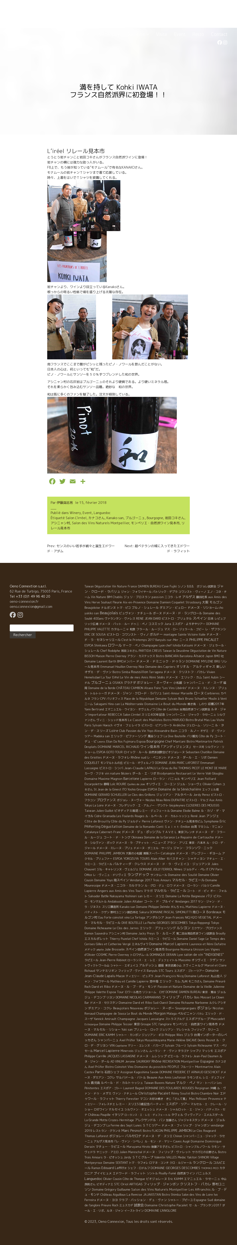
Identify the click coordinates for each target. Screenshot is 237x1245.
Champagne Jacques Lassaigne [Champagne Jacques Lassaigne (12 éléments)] (140, 1019)
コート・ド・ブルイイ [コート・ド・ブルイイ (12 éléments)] (159, 901)
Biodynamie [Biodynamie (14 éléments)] (166, 773)
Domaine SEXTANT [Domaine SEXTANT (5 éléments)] (115, 1163)
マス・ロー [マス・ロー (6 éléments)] (171, 629)
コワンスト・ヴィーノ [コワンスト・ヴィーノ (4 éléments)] (192, 592)
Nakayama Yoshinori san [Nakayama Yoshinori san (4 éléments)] (126, 896)
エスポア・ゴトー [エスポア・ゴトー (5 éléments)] (111, 1088)
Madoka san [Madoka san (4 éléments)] (102, 736)
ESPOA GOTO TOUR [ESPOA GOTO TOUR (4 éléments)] (110, 752)
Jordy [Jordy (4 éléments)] (127, 1157)
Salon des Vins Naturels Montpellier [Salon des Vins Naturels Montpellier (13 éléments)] (159, 1189)
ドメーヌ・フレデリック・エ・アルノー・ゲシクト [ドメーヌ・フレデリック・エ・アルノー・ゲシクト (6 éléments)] (136, 805)
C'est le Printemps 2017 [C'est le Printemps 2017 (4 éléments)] (138, 640)
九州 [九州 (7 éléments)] (184, 981)
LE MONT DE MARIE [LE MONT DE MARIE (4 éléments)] (214, 768)
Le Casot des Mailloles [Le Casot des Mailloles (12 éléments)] (145, 720)
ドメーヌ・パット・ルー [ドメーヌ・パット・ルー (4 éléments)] (114, 624)
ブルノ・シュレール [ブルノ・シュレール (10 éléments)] (145, 607)
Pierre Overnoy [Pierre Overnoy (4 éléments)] (119, 955)
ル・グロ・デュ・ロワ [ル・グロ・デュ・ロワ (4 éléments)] (158, 885)
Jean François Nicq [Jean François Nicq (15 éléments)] (169, 976)
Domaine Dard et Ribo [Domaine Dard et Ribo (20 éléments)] (135, 1002)
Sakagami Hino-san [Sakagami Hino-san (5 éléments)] (107, 704)
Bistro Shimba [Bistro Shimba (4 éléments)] (171, 1195)
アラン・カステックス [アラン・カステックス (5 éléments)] (141, 656)
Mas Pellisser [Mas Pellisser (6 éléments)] (198, 1099)
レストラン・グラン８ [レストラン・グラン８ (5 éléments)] (107, 1131)
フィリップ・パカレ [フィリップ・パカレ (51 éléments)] (177, 997)
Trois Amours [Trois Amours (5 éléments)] (162, 880)
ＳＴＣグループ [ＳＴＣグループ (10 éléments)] (142, 1157)
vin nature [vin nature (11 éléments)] (112, 773)
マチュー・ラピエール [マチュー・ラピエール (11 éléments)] (111, 1147)
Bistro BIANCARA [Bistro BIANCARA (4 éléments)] (167, 656)
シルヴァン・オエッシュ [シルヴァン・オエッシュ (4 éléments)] (140, 1109)
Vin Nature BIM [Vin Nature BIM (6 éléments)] (101, 597)
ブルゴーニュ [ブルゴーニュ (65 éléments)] (101, 682)
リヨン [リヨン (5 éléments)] (110, 997)
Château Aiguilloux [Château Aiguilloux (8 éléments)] (113, 1194)
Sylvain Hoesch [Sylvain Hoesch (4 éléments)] (102, 725)
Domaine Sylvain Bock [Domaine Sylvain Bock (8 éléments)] (169, 698)
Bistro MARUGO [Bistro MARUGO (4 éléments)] (174, 720)
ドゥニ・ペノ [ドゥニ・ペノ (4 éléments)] (139, 624)
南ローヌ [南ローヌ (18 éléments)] (199, 912)
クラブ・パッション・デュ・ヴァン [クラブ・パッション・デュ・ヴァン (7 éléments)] (143, 1200)
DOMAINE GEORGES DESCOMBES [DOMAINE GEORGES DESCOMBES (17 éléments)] (175, 1168)
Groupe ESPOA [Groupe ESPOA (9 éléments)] (147, 789)
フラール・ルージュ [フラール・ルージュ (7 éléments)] (149, 629)
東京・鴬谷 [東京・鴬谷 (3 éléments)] (209, 992)
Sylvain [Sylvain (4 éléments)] (169, 1045)
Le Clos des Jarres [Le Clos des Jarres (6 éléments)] (126, 928)
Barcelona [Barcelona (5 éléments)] (186, 656)
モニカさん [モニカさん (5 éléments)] (195, 981)
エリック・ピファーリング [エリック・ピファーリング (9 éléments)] (129, 736)
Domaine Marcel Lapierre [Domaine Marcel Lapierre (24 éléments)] (168, 944)
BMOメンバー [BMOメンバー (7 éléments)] (126, 661)
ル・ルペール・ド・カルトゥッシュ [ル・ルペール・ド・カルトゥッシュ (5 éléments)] (167, 816)
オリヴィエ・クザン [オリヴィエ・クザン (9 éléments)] (204, 960)
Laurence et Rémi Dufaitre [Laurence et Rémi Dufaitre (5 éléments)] (207, 944)
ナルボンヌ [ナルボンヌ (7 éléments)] (108, 607)
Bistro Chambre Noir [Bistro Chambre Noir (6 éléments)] (205, 1093)
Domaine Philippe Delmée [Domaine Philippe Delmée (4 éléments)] (153, 907)
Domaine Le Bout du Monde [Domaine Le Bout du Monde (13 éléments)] (165, 704)
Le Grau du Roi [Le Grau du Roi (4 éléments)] (167, 768)
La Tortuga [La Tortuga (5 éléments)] (138, 917)
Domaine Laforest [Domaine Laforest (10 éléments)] (197, 976)
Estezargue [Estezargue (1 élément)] (91, 1024)
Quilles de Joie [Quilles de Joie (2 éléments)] (136, 784)
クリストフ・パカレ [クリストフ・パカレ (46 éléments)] (195, 1184)
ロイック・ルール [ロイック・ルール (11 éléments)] (136, 752)
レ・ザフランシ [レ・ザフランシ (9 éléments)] (215, 629)
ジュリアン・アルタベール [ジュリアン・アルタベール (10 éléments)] (174, 795)
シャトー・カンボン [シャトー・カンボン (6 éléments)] (128, 1035)
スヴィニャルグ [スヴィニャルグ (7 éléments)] (193, 965)
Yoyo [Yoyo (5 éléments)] (150, 731)
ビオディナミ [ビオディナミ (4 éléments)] (105, 1184)
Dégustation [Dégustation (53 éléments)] (111, 826)
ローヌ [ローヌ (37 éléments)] (199, 693)
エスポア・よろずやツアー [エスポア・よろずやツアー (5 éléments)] (188, 624)
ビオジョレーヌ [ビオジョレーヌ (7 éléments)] (156, 1179)
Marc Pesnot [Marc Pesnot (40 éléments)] (132, 1130)
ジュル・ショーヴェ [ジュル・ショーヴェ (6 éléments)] (189, 784)
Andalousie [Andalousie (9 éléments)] (115, 901)
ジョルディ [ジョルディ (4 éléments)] (134, 821)
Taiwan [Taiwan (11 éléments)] (89, 811)
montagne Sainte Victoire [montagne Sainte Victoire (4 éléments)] (181, 635)
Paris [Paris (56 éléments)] (99, 1071)
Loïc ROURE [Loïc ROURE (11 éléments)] (118, 784)
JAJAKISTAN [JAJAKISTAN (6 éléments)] (152, 1195)
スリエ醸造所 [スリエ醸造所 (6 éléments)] (110, 907)
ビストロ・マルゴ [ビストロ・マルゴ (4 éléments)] (197, 800)
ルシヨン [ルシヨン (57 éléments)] (183, 927)
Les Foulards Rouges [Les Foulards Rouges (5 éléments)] (130, 816)
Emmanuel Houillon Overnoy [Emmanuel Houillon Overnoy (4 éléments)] (119, 667)
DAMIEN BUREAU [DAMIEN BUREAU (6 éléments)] (149, 586)
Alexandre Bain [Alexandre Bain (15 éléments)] (165, 731)
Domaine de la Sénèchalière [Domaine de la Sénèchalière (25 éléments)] (179, 789)
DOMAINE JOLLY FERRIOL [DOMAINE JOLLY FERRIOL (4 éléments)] (156, 869)
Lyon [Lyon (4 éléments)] (180, 955)
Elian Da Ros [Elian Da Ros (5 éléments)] (114, 741)
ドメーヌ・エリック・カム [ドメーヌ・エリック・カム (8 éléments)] (184, 677)
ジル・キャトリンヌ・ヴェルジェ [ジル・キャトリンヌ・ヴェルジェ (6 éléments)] (117, 869)
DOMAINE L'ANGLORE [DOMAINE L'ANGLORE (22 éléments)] (161, 1210)
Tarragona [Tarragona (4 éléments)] (156, 672)
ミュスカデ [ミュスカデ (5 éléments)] (126, 1205)
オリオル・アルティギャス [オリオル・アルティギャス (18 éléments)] (195, 666)
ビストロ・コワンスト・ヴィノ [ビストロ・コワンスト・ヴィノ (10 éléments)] (128, 634)
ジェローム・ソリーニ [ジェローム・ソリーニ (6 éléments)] (200, 725)
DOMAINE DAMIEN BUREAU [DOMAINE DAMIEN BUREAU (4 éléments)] (183, 992)
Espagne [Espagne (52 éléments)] (207, 1061)
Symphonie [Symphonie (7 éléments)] (211, 821)
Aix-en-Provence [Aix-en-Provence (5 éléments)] (134, 602)
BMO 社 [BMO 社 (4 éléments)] (219, 656)
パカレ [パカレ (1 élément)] (200, 1014)
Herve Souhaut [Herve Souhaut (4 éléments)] (102, 602)
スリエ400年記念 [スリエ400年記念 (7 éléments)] (153, 714)
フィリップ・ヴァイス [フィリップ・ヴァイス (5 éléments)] (132, 971)
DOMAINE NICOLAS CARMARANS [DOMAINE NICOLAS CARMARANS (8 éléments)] (138, 997)
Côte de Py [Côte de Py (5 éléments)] (206, 736)
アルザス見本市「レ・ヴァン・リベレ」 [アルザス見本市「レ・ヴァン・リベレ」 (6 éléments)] (119, 1141)
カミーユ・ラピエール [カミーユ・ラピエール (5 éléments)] (162, 939)
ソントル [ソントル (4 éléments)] (152, 1173)
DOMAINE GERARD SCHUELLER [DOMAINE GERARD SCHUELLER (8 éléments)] (105, 795)
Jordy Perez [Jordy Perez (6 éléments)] (201, 795)
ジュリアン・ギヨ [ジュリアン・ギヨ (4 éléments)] (153, 1035)
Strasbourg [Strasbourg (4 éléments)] (193, 602)
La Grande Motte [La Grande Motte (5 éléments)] (96, 1120)
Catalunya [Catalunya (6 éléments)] (91, 832)
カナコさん (96, 518)
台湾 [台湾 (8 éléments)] (194, 827)
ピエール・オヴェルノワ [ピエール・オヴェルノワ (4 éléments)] (139, 763)
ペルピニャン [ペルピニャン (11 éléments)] (187, 1013)
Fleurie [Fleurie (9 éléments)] (117, 602)
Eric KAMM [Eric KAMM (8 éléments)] (175, 1179)
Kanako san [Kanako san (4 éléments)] (127, 907)
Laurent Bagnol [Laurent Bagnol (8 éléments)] (133, 1088)
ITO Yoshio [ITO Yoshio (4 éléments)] (129, 789)
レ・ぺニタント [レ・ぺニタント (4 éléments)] (157, 757)
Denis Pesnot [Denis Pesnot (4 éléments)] (206, 1040)
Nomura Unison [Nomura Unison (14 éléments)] (192, 949)
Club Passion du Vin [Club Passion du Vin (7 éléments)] (132, 731)
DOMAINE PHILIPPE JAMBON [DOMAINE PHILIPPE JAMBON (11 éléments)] (104, 853)
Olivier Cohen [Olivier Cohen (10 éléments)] (212, 784)
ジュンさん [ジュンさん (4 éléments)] (141, 1051)
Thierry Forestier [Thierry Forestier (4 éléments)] (127, 1099)
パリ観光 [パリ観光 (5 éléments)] (192, 736)
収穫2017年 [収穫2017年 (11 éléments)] (216, 704)
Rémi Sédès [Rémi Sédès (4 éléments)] (157, 677)
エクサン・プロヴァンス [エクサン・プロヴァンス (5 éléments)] (206, 928)
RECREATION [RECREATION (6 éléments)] (171, 1061)
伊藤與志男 (65, 502)
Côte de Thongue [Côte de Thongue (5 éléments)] (134, 1179)
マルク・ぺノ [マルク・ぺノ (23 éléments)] (186, 1082)
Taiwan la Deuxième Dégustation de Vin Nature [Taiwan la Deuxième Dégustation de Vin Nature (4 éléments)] (195, 651)
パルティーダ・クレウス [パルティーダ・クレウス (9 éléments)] (129, 864)
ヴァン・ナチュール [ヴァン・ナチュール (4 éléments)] (124, 1093)
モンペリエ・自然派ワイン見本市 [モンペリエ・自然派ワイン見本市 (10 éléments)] (195, 1024)
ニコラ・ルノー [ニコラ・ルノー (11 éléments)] (188, 731)
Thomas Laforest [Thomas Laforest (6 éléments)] (96, 1136)
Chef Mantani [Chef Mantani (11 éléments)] (175, 741)
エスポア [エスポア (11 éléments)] (220, 1051)
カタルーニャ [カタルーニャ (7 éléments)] (120, 629)
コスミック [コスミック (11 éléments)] (155, 624)
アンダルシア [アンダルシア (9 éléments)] (155, 917)
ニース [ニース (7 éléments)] (183, 640)
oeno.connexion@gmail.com (31, 606)
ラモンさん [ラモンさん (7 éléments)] (194, 1077)
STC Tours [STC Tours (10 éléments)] (166, 971)
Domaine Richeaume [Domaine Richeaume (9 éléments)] (98, 928)
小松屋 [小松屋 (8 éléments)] (177, 683)
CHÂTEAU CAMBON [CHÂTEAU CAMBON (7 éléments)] (129, 688)
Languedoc (102, 513)
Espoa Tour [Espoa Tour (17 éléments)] (115, 992)
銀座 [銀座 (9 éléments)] (161, 965)
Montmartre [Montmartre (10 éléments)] (204, 1067)
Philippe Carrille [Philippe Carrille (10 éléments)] (95, 1056)
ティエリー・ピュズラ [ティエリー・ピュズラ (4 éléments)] (139, 976)
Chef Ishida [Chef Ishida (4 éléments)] (139, 939)
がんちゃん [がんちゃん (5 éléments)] (178, 907)
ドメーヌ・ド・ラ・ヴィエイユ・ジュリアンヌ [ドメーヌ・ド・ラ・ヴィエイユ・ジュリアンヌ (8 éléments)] (178, 864)
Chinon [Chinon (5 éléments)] (177, 1136)
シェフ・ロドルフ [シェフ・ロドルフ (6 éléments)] (139, 1168)
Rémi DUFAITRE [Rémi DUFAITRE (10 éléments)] (174, 800)
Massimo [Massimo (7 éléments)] (184, 960)
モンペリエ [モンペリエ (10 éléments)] (188, 779)
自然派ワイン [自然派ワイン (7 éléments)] (186, 1173)
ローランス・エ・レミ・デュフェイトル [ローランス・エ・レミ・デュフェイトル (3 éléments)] (153, 960)
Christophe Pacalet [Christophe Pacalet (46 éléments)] (154, 1093)
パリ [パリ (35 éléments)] (209, 896)
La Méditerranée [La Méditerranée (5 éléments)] (132, 704)
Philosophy (108, 34)
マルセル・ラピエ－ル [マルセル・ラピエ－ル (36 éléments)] (170, 890)
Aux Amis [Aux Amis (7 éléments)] (165, 1077)
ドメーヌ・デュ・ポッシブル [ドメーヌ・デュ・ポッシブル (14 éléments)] (141, 832)
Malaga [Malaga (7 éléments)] (172, 1013)
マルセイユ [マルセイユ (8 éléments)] (116, 1109)
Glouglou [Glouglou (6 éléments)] (217, 773)
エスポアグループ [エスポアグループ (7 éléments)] (198, 1019)
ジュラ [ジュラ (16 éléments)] (188, 1035)
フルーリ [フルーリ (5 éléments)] (180, 1045)
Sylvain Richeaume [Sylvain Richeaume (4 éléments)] (199, 1045)
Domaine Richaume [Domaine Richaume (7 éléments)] (181, 1002)
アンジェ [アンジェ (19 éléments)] (212, 816)
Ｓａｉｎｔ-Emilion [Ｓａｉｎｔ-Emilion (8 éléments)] (177, 827)
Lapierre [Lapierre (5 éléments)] (146, 779)
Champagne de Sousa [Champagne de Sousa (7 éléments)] (111, 1013)
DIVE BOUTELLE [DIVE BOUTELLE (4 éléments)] (132, 923)
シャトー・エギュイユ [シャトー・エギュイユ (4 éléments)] (124, 965)
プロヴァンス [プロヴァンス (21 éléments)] (106, 800)
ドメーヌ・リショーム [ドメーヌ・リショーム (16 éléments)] (203, 607)
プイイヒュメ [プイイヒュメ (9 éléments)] (103, 1173)
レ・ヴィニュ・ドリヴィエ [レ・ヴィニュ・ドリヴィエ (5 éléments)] (109, 875)
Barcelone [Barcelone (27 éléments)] (131, 778)
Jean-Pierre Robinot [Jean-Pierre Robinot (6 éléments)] (113, 960)
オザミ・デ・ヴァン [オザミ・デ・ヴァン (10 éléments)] (98, 672)
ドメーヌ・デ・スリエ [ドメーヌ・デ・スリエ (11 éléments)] (157, 1136)
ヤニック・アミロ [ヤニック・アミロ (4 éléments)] (108, 1152)
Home (83, 34)
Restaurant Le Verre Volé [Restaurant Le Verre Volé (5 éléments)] (193, 773)
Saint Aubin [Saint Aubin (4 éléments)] (210, 677)
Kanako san (115, 518)
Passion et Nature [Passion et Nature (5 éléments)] (170, 987)
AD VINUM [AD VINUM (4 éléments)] (117, 1061)
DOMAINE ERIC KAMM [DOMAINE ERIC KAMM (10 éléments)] (99, 1035)
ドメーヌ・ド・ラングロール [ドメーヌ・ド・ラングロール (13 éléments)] (182, 613)
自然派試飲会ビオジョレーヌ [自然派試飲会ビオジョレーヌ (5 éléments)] (167, 752)
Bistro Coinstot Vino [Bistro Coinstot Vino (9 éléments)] (119, 1067)
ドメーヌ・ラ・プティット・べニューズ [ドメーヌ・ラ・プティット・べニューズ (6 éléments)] (141, 843)
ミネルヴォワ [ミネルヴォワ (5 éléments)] (140, 944)
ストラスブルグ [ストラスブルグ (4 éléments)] (175, 1019)
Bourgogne (155, 518)
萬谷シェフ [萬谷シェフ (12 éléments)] (155, 736)
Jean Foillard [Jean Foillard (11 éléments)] (206, 779)
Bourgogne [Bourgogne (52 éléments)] (155, 741)
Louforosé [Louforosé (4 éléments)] (179, 1077)
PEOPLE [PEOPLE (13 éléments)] (173, 1067)
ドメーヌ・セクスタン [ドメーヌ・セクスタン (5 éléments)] (104, 1003)
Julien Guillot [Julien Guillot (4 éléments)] (104, 811)
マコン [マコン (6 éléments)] (144, 1099)
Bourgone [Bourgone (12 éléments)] (172, 949)
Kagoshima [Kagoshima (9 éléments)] (141, 1072)
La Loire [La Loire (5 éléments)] (98, 805)
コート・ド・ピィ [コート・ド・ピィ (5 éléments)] (198, 891)
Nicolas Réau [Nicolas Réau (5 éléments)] (154, 800)
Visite (161, 34)
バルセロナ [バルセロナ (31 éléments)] (133, 1136)
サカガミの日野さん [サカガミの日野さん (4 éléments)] (204, 1152)
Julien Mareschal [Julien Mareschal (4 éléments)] (131, 1152)
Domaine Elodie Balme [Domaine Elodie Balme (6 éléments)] (185, 811)
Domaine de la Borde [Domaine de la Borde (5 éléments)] (101, 688)
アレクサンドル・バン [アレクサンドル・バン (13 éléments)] (150, 1120)
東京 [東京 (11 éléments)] (137, 1024)
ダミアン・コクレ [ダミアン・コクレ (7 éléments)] (100, 1008)
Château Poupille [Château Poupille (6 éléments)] (99, 1115)
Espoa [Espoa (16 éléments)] (141, 741)
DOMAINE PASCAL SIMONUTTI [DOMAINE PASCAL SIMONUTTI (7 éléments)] (171, 912)
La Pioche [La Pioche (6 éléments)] (149, 923)
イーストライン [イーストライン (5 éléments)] (134, 1211)
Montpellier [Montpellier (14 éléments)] (190, 1061)
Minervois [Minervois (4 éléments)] (127, 1051)
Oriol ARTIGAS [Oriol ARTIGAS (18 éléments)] (132, 1184)
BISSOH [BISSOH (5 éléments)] (89, 656)
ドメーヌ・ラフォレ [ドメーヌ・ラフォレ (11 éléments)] (116, 757)
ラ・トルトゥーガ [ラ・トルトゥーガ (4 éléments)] (95, 693)
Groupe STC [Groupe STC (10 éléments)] (149, 1024)
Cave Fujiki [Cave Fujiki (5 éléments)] (169, 586)
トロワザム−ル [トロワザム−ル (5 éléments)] (139, 955)
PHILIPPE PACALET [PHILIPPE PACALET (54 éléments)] (204, 639)
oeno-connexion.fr (24, 601)
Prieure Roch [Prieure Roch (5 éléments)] (109, 1205)
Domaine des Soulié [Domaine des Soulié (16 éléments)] (182, 875)
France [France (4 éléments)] (132, 586)
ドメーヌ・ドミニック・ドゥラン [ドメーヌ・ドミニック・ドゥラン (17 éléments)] (160, 661)
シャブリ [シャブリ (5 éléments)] (195, 1051)
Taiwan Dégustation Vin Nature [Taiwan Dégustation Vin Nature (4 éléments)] (105, 586)
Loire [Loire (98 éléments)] (113, 730)
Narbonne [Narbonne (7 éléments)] (201, 1002)
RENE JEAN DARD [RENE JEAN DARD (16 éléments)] (148, 618)
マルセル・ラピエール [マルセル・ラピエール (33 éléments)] (188, 880)
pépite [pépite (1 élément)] (100, 949)
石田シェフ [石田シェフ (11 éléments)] (111, 1072)
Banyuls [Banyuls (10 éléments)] (152, 971)
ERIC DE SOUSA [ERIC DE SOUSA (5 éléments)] (95, 635)
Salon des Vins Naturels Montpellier (100, 523)
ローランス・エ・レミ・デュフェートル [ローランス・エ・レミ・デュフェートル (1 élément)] (147, 1115)
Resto (198, 34)
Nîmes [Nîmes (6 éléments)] (178, 869)
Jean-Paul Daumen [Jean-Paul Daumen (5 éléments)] (205, 1056)
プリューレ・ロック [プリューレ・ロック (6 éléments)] (146, 1030)
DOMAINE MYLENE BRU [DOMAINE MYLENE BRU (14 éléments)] (203, 661)
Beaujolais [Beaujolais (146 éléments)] (109, 612)
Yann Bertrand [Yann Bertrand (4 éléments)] (94, 709)
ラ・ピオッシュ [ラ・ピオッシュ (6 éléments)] (113, 1157)
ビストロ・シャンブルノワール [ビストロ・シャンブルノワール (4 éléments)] (191, 1147)
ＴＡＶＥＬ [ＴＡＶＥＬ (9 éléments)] (169, 832)
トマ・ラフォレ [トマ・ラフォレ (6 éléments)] (138, 1163)
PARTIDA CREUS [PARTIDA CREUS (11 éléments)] (150, 651)
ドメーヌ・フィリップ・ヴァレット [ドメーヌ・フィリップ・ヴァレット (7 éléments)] (167, 1152)
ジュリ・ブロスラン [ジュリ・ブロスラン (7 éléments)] (137, 597)
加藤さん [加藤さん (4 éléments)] (171, 1120)
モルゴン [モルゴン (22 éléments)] (215, 602)
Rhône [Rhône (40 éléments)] (157, 1061)
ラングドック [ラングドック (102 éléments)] (138, 874)
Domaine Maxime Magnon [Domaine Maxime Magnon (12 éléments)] (103, 779)
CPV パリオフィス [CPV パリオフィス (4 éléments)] (111, 699)
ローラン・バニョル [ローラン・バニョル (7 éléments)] (166, 779)
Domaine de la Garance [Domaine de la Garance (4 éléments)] (159, 837)
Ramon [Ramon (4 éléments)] (95, 1168)
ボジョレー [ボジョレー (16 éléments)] (116, 1136)
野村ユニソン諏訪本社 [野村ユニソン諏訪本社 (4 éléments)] (124, 912)
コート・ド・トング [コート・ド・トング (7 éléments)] (117, 837)
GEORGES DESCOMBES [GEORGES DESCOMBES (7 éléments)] (172, 923)
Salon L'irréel (76, 518)
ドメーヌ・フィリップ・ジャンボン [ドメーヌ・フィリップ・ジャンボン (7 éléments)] (186, 1125)
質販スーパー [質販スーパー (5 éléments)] (151, 853)
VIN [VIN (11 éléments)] (112, 1045)
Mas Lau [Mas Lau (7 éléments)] (209, 720)
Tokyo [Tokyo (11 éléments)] (215, 923)
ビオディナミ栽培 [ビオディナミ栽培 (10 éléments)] (126, 811)
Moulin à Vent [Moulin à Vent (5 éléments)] (218, 699)
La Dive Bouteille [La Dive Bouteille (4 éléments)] (175, 736)
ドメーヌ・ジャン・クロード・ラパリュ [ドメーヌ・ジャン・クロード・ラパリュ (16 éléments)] (135, 693)
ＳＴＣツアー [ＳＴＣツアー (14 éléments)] (152, 1125)
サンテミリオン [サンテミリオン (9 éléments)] (106, 971)
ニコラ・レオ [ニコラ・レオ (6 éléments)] (173, 597)
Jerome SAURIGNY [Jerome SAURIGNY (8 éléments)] (138, 1061)
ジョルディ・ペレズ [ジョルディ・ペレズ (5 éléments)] (195, 869)
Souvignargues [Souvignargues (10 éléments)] (185, 1008)
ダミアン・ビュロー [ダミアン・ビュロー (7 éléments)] (173, 607)
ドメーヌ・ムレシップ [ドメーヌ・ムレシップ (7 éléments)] (152, 1056)
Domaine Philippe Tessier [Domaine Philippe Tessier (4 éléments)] (116, 1024)
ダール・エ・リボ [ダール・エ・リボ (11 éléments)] (144, 773)
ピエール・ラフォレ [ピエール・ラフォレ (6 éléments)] (180, 1056)
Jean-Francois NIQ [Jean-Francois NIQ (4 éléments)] (177, 917)
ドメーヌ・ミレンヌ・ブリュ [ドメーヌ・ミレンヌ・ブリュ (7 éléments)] (207, 688)
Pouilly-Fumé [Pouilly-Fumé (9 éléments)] (167, 1173)
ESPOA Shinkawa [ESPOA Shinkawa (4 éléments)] (95, 645)
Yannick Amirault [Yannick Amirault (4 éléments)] (105, 1019)
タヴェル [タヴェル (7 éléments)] (177, 1115)
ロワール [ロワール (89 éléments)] (115, 645)
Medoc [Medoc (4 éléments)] (182, 1157)
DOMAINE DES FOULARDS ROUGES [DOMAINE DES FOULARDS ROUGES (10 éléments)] (169, 1088)
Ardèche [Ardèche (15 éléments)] (179, 725)
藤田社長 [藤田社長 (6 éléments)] (201, 597)
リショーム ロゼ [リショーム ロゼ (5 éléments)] (153, 992)
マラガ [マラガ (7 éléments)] (148, 891)
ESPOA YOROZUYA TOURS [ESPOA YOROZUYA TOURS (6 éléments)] (131, 859)
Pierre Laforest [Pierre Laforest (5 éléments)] (152, 821)
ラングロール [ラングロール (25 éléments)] (202, 1162)
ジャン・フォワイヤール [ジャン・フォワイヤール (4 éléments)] (136, 592)
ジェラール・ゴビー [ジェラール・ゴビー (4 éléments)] (191, 629)
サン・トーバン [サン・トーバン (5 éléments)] (206, 1083)
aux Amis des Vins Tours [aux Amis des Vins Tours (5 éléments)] (126, 891)
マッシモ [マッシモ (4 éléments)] (207, 1051)
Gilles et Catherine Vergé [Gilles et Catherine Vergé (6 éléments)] (113, 944)
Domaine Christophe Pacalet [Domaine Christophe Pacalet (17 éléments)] (166, 1205)
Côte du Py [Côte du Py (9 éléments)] (118, 821)
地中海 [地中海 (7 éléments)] (154, 981)
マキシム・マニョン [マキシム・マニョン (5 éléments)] (210, 827)
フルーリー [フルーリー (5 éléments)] (187, 1067)
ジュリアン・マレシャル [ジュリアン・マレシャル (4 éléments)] (174, 1030)
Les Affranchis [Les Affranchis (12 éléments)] (200, 1189)
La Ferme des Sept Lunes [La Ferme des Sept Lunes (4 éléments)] (124, 1125)
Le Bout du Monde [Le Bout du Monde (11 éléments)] (140, 1013)
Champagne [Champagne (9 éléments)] (150, 645)
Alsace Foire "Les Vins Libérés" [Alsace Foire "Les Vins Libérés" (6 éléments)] (165, 688)
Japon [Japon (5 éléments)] (209, 656)
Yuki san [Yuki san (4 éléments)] (127, 1030)
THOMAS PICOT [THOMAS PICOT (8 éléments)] (189, 768)
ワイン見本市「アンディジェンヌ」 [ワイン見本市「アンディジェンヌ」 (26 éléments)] (166, 746)
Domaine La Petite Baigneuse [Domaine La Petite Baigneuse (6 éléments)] (185, 896)
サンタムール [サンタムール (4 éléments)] (158, 875)
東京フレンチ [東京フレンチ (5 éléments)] (186, 832)
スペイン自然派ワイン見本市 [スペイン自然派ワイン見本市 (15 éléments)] (145, 949)
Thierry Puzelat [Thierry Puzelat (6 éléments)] (120, 939)
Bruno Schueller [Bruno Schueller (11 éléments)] (196, 698)
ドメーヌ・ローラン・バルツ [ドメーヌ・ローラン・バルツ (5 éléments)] (191, 885)
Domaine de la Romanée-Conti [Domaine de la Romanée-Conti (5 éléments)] (143, 827)
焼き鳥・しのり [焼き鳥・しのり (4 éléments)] (197, 704)
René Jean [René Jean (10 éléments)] (198, 816)
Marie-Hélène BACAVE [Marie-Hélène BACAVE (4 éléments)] (182, 1040)
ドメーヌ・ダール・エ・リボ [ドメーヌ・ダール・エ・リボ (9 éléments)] (187, 757)
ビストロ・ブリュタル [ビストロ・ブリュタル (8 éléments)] (177, 618)
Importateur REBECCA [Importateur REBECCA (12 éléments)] (105, 714)
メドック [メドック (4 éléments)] (90, 949)
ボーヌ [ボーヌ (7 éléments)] (157, 613)
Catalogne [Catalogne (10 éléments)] (168, 853)
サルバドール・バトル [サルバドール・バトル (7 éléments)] (131, 1077)
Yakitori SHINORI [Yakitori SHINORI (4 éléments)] (198, 1157)
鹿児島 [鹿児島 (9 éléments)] (95, 1083)
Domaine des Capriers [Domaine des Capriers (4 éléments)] (160, 667)
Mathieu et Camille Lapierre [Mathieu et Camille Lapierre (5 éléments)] (129, 981)
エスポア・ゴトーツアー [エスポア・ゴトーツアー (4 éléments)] (189, 971)
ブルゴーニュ (135, 518)
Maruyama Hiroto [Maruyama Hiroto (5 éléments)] (138, 1147)
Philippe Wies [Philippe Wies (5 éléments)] (174, 1035)
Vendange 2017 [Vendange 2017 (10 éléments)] (141, 880)
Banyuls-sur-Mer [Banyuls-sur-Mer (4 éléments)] (166, 640)
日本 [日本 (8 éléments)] (211, 618)
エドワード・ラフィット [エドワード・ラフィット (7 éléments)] (129, 1173)
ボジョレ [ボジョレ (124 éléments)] (204, 1007)
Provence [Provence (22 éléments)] (215, 1098)
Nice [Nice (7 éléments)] (141, 667)
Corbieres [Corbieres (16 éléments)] (212, 693)
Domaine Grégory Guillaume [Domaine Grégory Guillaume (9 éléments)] (111, 1189)
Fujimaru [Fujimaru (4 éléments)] (130, 741)
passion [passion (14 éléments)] (158, 597)
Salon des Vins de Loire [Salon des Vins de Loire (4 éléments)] (197, 1195)
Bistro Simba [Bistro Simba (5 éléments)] (121, 672)
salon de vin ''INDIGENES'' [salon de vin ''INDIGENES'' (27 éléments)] (204, 954)
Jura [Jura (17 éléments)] (167, 623)
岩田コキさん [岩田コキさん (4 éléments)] (129, 651)
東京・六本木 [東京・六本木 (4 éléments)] (197, 843)
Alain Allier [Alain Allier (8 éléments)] (158, 858)
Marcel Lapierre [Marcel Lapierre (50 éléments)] (107, 1050)
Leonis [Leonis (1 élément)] (101, 741)
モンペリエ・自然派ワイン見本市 (155, 523)
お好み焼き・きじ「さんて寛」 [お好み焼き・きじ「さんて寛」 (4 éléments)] (168, 1099)
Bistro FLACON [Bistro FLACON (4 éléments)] (153, 1131)
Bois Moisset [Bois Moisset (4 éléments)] (202, 997)
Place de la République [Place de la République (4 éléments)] (139, 699)
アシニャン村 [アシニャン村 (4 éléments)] (117, 933)
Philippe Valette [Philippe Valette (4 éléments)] (95, 992)
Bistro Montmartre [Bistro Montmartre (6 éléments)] (199, 741)
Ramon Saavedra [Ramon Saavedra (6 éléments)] (96, 933)
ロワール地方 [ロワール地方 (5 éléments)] (133, 992)
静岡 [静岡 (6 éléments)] (106, 784)
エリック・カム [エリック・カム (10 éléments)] (170, 981)
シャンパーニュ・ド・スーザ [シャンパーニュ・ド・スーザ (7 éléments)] (202, 683)
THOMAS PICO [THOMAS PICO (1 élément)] (209, 1168)
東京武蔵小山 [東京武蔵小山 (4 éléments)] (173, 965)
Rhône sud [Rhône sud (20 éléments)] (138, 757)
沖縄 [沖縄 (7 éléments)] (213, 1088)
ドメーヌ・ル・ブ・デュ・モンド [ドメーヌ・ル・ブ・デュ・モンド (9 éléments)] (134, 987)
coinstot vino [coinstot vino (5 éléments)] (121, 917)
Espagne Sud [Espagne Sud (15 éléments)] (203, 1200)
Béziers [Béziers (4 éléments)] (126, 773)
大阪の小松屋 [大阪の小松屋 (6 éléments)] (134, 853)
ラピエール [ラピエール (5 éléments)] (91, 960)
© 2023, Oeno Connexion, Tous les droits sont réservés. (128, 1221)
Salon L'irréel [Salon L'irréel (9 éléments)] (131, 714)
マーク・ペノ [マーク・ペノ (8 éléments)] (132, 645)
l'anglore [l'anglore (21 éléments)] (165, 1024)
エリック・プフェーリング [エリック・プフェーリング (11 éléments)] (158, 928)
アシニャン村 (60, 523)
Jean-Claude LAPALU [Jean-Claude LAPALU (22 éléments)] (140, 768)
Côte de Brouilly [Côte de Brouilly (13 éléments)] (97, 821)
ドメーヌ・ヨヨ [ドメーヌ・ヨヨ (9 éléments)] (107, 1200)
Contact (219, 34)
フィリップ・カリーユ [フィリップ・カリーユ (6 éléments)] (205, 1030)
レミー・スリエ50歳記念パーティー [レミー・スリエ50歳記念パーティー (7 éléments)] (140, 1104)
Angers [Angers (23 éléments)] (102, 890)
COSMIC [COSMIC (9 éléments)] (102, 955)
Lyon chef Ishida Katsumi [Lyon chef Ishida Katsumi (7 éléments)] (176, 645)
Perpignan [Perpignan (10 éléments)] (202, 1088)
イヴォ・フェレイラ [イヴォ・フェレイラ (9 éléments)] (126, 725)
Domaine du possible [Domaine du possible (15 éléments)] (150, 1067)
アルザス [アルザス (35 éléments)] (188, 597)
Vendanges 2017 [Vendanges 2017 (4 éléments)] (186, 901)
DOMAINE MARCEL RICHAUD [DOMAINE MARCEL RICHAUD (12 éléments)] (118, 747)
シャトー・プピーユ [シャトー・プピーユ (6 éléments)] (180, 1200)
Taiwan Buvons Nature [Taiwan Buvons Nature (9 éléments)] (159, 1083)
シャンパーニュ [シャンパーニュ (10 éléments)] (107, 1040)
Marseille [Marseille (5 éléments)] (187, 693)
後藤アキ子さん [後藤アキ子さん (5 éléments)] (161, 1147)
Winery (75, 513)
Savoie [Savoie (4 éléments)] (154, 1072)
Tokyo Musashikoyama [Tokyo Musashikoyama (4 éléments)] (151, 1040)
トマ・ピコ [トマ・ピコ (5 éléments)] (124, 608)
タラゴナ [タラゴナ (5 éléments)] (183, 1051)
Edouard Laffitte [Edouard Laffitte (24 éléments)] (114, 1168)
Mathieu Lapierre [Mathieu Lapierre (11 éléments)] (198, 907)
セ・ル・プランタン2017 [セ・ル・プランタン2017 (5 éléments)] (205, 1205)
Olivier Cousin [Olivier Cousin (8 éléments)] (112, 1179)
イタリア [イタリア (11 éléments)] (118, 1115)
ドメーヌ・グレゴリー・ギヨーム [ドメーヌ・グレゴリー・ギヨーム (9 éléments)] (198, 853)
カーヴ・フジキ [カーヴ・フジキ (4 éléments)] (94, 773)
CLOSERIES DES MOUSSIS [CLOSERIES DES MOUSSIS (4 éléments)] (202, 805)
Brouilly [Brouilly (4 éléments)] (221, 933)
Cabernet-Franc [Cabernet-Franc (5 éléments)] (110, 832)
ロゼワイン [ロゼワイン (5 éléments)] (101, 1109)
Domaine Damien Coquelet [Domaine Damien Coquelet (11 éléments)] (166, 602)
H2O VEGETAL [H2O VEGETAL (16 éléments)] (201, 917)
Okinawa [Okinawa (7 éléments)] (137, 837)
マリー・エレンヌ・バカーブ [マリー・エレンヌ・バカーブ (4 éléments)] (146, 1045)
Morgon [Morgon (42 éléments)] (159, 1013)
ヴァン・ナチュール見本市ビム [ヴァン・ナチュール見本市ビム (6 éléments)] (183, 821)
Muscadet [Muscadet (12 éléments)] (218, 1019)
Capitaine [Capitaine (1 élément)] (121, 1045)
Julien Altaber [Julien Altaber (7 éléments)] (133, 901)
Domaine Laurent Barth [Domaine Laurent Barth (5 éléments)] (100, 661)
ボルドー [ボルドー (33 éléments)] (156, 634)
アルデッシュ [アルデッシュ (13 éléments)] (148, 965)
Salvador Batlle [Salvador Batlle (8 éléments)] (98, 896)
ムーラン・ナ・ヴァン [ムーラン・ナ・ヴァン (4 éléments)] (163, 1051)
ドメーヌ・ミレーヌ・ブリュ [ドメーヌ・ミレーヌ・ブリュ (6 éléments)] (115, 848)
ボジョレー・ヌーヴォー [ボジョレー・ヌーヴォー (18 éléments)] (154, 682)
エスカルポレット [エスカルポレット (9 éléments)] (96, 939)
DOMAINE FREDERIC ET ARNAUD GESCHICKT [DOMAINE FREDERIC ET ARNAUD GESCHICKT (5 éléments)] (189, 1072)
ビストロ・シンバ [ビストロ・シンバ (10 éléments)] (111, 768)
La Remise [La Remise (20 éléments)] (134, 1194)
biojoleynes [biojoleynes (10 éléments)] (177, 805)
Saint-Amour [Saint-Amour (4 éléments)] (171, 693)
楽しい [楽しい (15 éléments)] (220, 667)
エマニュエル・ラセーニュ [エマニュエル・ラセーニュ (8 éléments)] (202, 1179)
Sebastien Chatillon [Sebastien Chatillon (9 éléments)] (199, 752)
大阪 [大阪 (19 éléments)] (205, 602)
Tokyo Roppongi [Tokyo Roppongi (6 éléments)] (199, 923)
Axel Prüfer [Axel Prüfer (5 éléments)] (127, 1040)
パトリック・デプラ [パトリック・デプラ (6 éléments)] (165, 592)
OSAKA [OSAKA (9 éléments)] (118, 683)
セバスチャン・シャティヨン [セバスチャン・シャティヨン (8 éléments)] (186, 858)
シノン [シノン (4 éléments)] (182, 586)
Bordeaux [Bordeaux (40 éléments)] (213, 911)
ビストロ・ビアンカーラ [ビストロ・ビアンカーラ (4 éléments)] (156, 725)
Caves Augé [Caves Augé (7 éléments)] (181, 1141)
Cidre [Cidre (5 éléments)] (98, 816)
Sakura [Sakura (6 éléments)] (144, 912)
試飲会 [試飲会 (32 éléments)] (139, 1205)
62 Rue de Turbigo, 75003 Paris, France (41, 591)
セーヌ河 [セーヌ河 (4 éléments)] (198, 747)
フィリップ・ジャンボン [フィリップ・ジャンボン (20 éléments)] (161, 1184)
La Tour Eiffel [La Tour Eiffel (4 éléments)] (110, 677)
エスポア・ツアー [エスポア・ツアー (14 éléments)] (178, 1104)
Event (179, 34)
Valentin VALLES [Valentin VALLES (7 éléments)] (165, 1157)
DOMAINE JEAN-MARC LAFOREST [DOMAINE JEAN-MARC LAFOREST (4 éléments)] (177, 763)
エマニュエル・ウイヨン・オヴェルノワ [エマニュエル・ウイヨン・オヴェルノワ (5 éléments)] (130, 709)
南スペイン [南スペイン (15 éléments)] (121, 880)
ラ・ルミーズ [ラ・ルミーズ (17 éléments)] (165, 933)
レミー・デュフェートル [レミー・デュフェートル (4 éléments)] (154, 811)
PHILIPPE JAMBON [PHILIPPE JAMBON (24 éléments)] (178, 1130)
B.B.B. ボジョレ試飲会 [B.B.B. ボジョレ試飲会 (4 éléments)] (201, 586)
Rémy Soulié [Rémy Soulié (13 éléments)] (180, 1093)
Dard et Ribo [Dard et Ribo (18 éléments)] (101, 986)
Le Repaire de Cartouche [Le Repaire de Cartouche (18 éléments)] (195, 837)
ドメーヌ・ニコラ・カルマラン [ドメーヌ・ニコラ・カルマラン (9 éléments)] (123, 885)
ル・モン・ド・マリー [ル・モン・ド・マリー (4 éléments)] (158, 1141)
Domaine (137, 34)
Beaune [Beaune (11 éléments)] (152, 1077)
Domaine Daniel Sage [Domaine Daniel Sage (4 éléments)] (191, 939)
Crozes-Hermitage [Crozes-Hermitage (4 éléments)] (121, 1120)
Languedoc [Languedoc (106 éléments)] (93, 1178)
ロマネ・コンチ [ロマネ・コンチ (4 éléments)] (159, 1163)
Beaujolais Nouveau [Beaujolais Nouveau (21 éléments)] (128, 1008)
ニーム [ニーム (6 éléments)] (88, 704)
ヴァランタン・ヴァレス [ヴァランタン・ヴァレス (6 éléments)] (120, 619)
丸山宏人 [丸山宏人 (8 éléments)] (217, 976)
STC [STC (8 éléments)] (117, 1184)
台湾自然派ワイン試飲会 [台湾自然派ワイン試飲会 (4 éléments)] (195, 709)
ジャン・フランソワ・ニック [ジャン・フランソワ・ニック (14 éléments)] (192, 848)
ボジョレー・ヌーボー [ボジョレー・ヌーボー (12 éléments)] (159, 1008)
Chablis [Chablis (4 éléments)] (118, 597)
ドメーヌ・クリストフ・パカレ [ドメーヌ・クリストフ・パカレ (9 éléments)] (185, 672)
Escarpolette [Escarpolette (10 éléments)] (93, 784)
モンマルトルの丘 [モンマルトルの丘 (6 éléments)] (111, 763)
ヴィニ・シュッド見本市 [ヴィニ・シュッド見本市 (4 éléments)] (112, 720)
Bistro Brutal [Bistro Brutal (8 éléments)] (194, 720)
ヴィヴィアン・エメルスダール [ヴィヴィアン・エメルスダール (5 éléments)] (203, 1115)
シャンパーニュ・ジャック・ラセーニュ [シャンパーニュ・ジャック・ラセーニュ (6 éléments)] (191, 715)
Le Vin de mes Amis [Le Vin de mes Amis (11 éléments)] (134, 677)
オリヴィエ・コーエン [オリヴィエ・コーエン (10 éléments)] (161, 784)
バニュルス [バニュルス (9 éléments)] (203, 1173)
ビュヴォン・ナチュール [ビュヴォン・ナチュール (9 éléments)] (135, 613)
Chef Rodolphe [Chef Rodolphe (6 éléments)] (110, 651)
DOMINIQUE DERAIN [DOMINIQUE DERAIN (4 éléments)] (163, 955)
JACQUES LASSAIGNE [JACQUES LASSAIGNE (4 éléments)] (121, 1056)
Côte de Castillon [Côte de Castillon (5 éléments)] (167, 709)
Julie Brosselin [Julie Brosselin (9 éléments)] (115, 949)
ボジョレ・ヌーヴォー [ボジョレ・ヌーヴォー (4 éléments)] (131, 800)
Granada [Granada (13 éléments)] (109, 816)
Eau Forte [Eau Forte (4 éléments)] (105, 917)
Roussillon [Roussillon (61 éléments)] (139, 671)
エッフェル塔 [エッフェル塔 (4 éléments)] (210, 789)
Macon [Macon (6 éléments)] (120, 976)
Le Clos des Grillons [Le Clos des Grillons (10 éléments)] (141, 795)
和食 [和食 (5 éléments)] (132, 629)
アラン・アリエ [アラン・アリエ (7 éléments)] (177, 842)
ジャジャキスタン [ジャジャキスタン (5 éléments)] (189, 1120)
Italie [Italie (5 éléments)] (202, 635)
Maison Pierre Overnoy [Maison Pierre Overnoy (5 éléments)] (111, 656)
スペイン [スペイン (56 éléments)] (200, 618)
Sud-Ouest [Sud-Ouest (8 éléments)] (160, 1002)
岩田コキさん (174, 518)
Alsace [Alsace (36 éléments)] (198, 656)
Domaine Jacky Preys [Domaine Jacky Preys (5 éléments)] (140, 933)
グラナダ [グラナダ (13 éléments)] (130, 683)
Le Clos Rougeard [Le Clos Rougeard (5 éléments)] (204, 1131)
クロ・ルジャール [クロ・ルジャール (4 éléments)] (181, 1163)
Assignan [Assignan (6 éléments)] (126, 1072)
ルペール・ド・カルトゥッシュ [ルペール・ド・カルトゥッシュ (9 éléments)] (122, 1083)
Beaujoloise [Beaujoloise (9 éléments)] (92, 607)
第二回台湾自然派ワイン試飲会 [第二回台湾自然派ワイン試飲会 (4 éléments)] (195, 933)
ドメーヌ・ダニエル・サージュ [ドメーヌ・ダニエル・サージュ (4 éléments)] (153, 848)
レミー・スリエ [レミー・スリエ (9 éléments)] (154, 896)
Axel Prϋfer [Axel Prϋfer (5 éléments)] (96, 1067)
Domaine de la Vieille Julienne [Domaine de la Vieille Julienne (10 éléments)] (204, 987)
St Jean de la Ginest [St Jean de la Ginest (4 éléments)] (107, 789)
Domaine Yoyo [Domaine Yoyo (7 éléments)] (103, 880)
